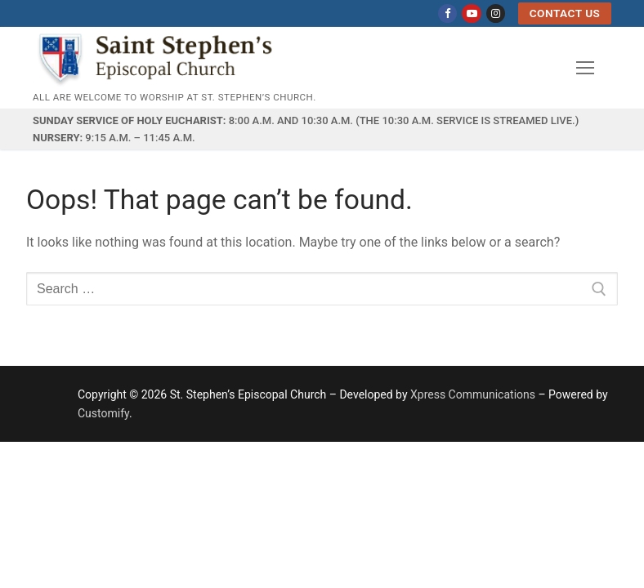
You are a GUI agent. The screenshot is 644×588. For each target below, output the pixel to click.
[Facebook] (447, 13)
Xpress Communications (472, 394)
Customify (103, 413)
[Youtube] (471, 13)
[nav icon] (585, 68)
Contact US (565, 13)
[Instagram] (495, 13)
